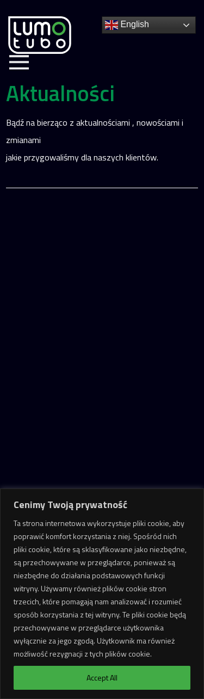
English (127, 25)
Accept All (102, 677)
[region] (102, 593)
